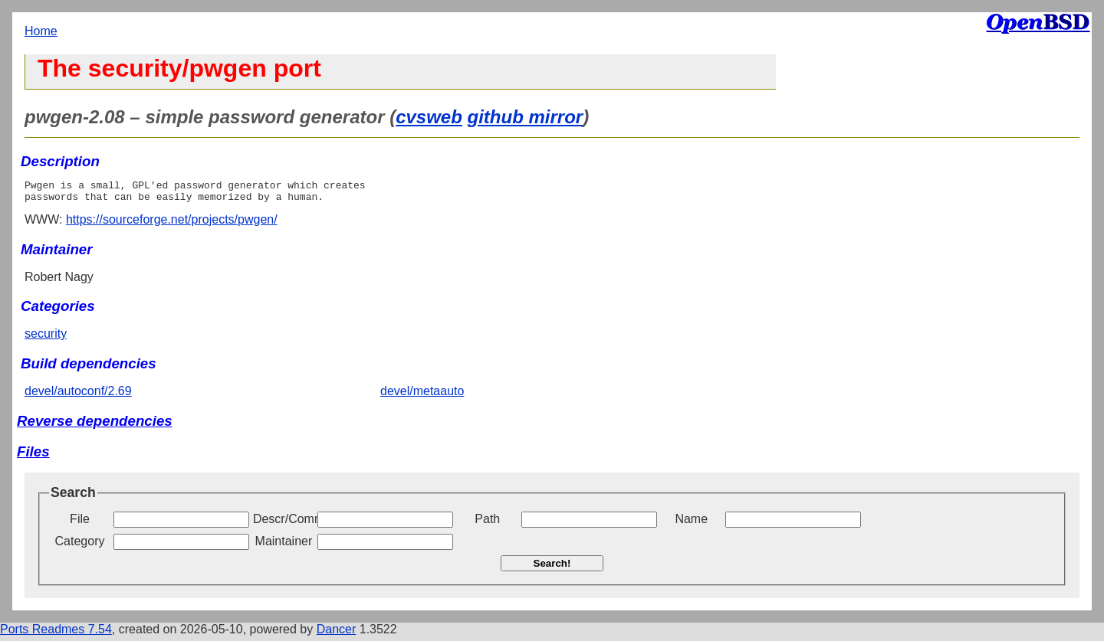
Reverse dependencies (94, 425)
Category (80, 545)
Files (33, 456)
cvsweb (429, 116)
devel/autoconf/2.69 (78, 395)
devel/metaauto (422, 395)
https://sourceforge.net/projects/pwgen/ (172, 224)
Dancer (336, 633)
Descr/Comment (283, 523)
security (46, 338)
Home (41, 31)
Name (691, 523)
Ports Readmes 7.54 (56, 633)
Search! (552, 568)
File (80, 523)
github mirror (525, 116)
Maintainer (284, 545)
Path (487, 523)
